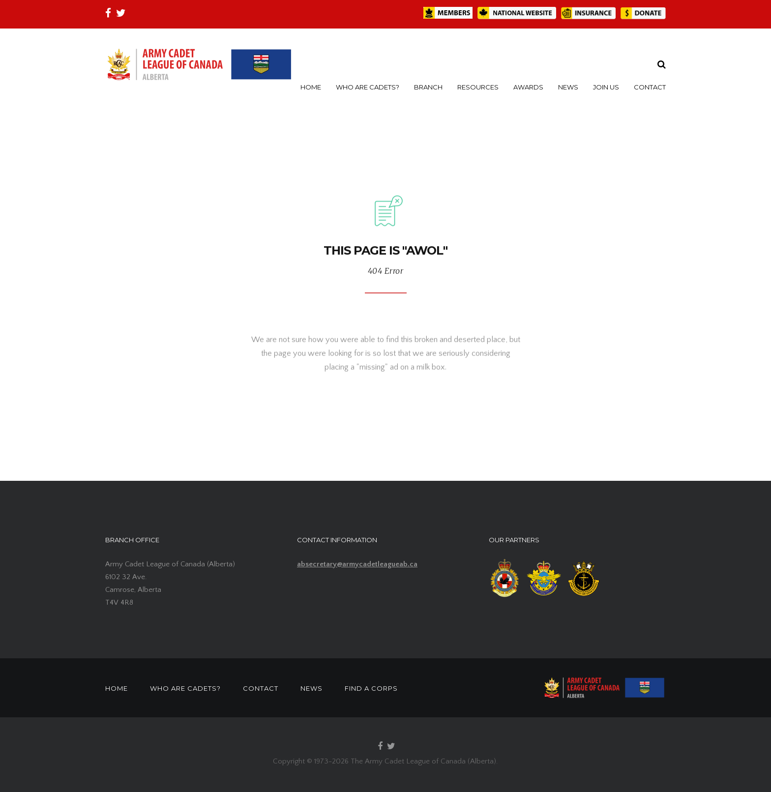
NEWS (568, 87)
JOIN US (606, 87)
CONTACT (650, 87)
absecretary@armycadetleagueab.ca (357, 564)
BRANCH (428, 87)
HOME (310, 87)
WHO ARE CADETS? (367, 87)
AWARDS (528, 87)
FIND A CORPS (371, 688)
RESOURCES (478, 87)
